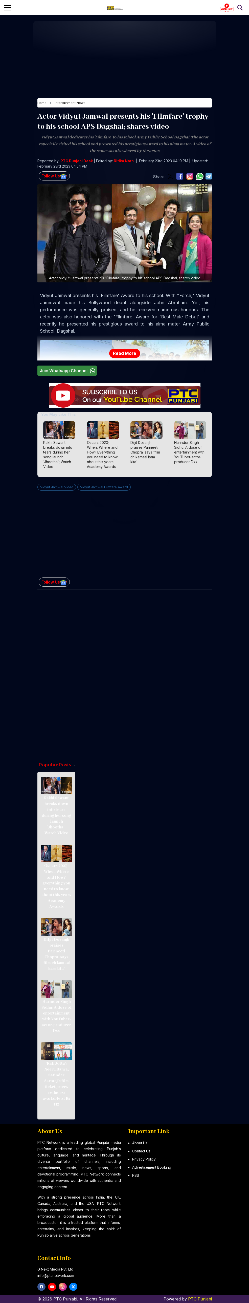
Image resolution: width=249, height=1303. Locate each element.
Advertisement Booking (151, 1167)
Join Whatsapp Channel (68, 371)
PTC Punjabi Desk (76, 161)
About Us (139, 1143)
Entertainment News (69, 103)
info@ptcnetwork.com (55, 1275)
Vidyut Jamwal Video (56, 487)
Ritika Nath (124, 161)
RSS (135, 1175)
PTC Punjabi (200, 1298)
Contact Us (141, 1151)
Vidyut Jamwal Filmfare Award (104, 487)
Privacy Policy (144, 1159)
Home (42, 103)
